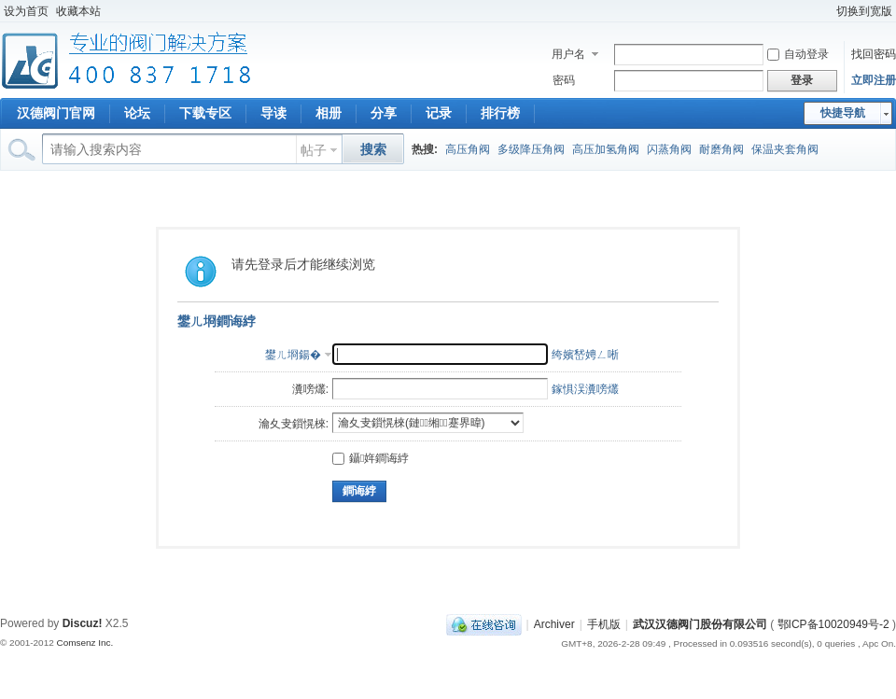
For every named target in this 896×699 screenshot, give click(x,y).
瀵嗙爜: (310, 389)
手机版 (604, 624)
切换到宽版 (864, 11)
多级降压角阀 (531, 149)
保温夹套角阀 (785, 149)
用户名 (568, 54)
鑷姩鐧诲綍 (370, 458)
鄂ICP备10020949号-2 (833, 624)
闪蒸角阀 (669, 149)
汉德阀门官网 (56, 112)
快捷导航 (842, 112)
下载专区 (205, 112)
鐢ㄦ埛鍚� (293, 354)
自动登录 (798, 54)
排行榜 (500, 112)
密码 (564, 80)
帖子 (314, 150)
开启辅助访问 (824, 11)
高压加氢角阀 (605, 149)
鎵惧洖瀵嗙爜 (585, 389)
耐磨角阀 (721, 149)
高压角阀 (467, 149)
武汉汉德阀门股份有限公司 (700, 624)
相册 (328, 112)
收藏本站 (78, 11)
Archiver (554, 624)
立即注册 (873, 80)
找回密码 (873, 54)
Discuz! (83, 623)
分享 (384, 112)
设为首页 (26, 11)
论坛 (137, 112)
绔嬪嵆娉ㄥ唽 (585, 354)
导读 (273, 112)
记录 (439, 112)
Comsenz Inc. (84, 642)
